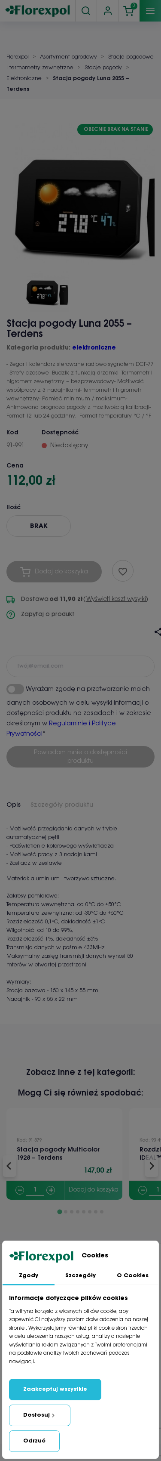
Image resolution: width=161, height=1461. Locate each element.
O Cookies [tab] (133, 1275)
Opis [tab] (13, 805)
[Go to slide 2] (65, 1211)
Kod (12, 433)
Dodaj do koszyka (93, 1190)
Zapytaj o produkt (40, 614)
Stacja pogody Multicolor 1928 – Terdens (58, 1153)
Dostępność (60, 433)
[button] (47, 288)
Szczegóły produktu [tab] (61, 805)
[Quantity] (35, 1190)
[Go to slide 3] (71, 1211)
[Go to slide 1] (59, 1211)
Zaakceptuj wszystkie (55, 1389)
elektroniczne (94, 348)
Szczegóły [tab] (80, 1275)
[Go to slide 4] (77, 1211)
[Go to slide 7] (95, 1211)
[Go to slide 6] (89, 1211)
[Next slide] (151, 1166)
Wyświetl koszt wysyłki (116, 599)
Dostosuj (39, 1415)
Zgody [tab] (28, 1275)
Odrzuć (34, 1441)
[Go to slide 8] (101, 1211)
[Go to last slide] (9, 1166)
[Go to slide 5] (83, 1211)
